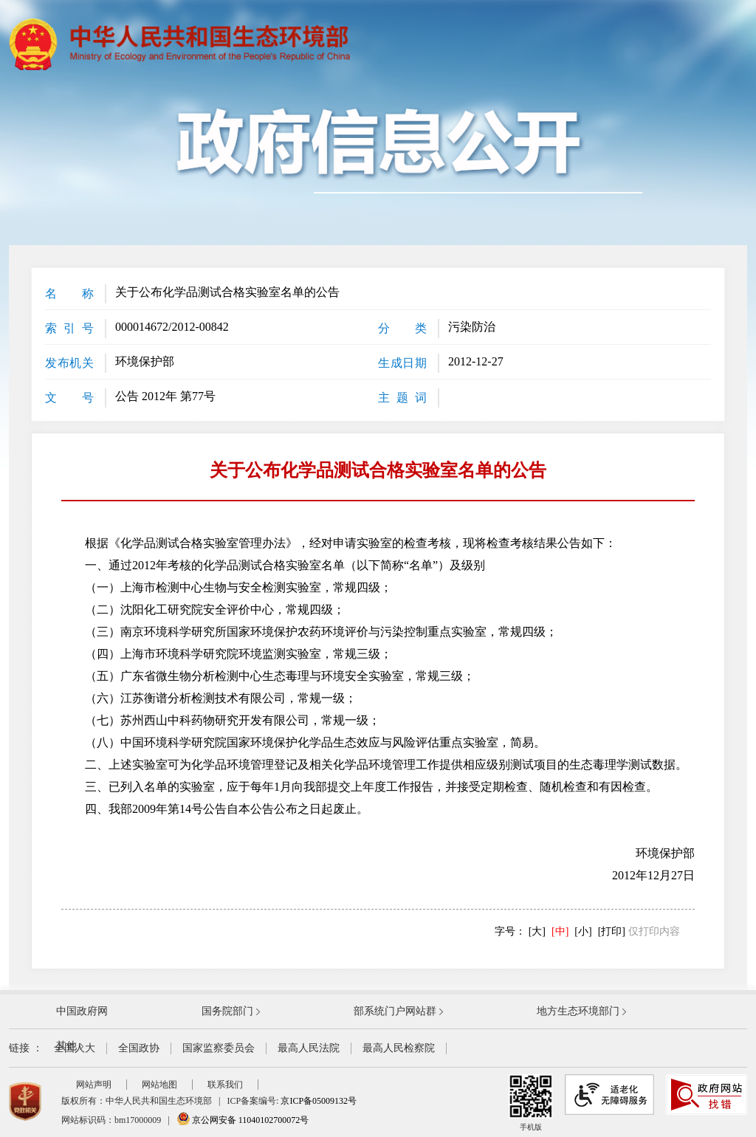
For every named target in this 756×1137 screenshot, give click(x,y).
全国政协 (138, 1048)
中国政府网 (82, 1011)
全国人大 (74, 1048)
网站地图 (159, 1084)
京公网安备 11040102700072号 (242, 1120)
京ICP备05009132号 (319, 1101)
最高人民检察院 (398, 1048)
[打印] (611, 931)
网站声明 (93, 1084)
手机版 (531, 1102)
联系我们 (225, 1084)
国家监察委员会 (218, 1048)
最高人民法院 (309, 1048)
